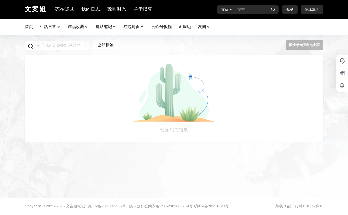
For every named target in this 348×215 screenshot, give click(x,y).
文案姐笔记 (75, 206)
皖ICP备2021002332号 (107, 206)
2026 (60, 206)
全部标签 (105, 45)
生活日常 (50, 27)
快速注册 (312, 9)
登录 (289, 9)
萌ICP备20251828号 (211, 206)
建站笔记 (106, 27)
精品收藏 (78, 27)
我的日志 (90, 9)
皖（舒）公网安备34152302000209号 (161, 206)
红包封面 (133, 27)
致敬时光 (116, 9)
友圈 (204, 27)
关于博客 (143, 9)
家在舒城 (64, 9)
